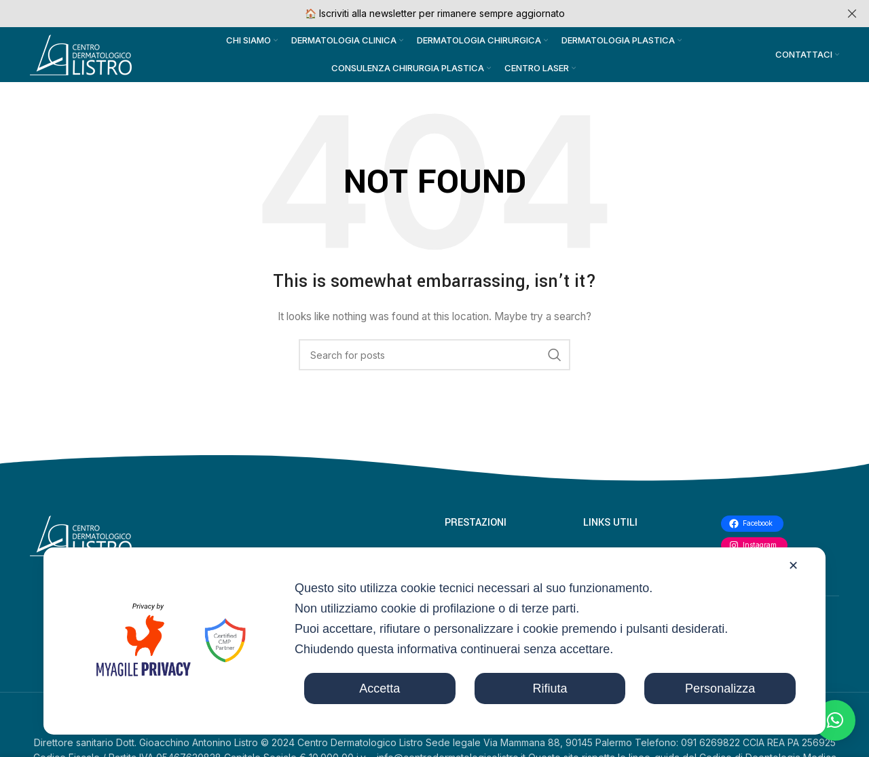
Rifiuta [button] (549, 688)
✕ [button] (793, 565)
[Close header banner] (852, 13)
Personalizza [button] (720, 688)
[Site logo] (81, 56)
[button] (835, 720)
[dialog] (434, 641)
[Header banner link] (414, 13)
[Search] (434, 360)
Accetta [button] (379, 688)
